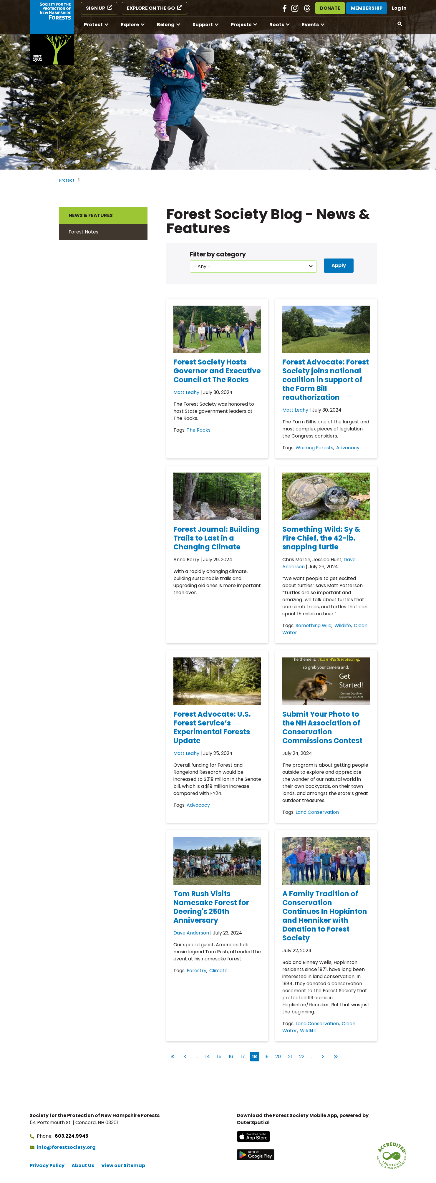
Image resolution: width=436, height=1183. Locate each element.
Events (310, 24)
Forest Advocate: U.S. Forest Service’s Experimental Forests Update (212, 727)
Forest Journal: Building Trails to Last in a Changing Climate (216, 538)
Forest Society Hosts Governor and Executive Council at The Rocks (217, 371)
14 (208, 1056)
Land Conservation (317, 812)
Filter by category (218, 254)
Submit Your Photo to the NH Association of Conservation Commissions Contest (322, 727)
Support (203, 24)
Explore (130, 24)
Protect (93, 24)
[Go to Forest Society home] (52, 32)
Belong (166, 24)
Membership (366, 8)
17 (244, 1056)
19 (267, 1056)
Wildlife (342, 625)
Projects (241, 24)
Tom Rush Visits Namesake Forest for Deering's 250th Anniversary (211, 907)
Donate (330, 8)
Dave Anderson (191, 933)
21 (291, 1056)
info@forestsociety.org (66, 1147)
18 (255, 1056)
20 (279, 1056)
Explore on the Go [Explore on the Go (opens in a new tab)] (151, 8)
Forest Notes (83, 231)
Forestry (196, 970)
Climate (218, 970)
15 (220, 1056)
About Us (83, 1165)
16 (232, 1056)
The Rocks (198, 430)
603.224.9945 (71, 1136)
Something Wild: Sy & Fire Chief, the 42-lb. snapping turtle (321, 538)
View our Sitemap (123, 1165)
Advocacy (347, 447)
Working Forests (314, 447)
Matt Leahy (186, 392)
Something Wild (313, 625)
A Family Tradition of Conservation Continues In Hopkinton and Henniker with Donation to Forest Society (324, 916)
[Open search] (400, 24)
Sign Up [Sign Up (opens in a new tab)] (95, 8)
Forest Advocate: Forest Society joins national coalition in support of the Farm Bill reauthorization (325, 379)
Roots (276, 24)
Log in (399, 8)
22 (302, 1056)
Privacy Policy (47, 1165)
